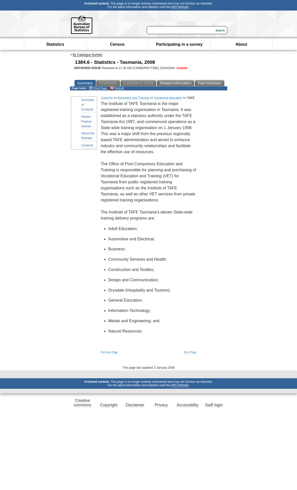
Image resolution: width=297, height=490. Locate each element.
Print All (117, 88)
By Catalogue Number (87, 55)
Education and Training (133, 98)
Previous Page (109, 352)
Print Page (98, 88)
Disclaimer (135, 405)
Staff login (214, 405)
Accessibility (188, 405)
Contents (87, 145)
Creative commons (82, 402)
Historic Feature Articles (86, 121)
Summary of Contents (87, 104)
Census (117, 44)
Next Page (190, 352)
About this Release (88, 136)
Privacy (161, 405)
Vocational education (168, 98)
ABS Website (180, 7)
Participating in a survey (179, 44)
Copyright (108, 405)
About (241, 44)
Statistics (55, 44)
